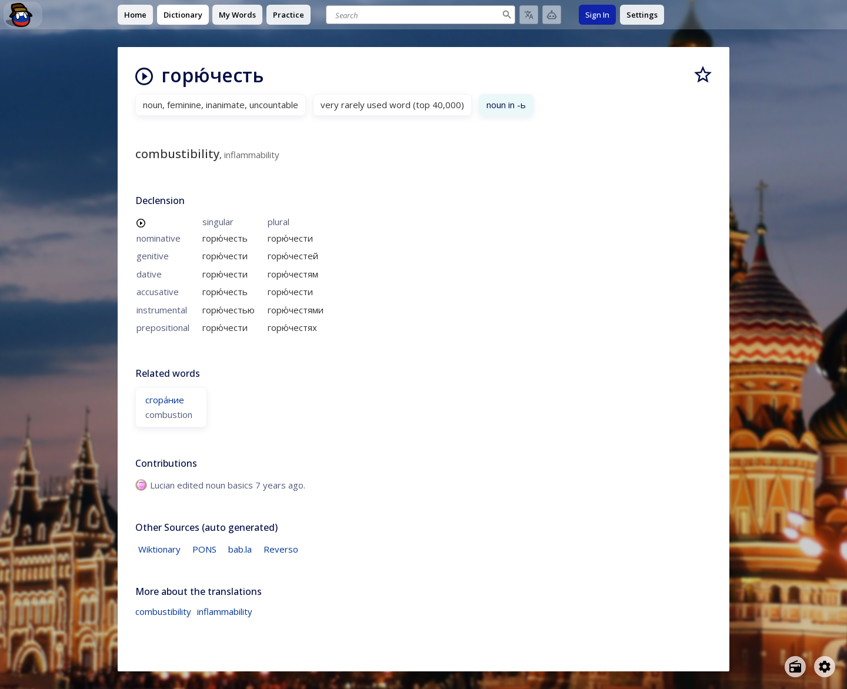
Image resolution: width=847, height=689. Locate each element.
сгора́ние (164, 400)
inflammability (224, 611)
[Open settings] (824, 666)
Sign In (597, 14)
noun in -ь (506, 105)
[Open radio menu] (795, 666)
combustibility (163, 611)
